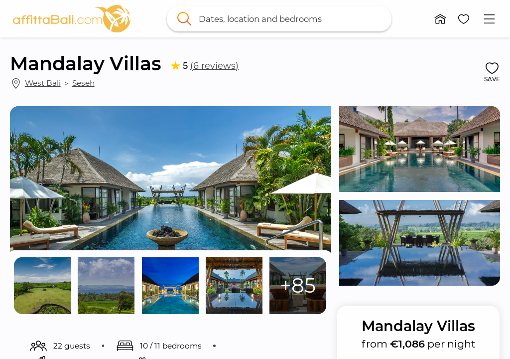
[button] (440, 19)
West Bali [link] (43, 83)
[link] (71, 18)
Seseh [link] (83, 83)
